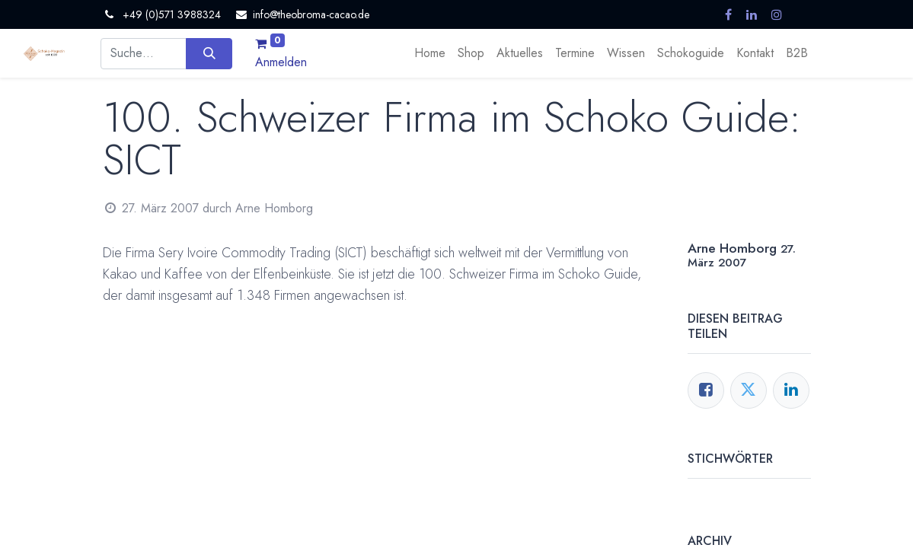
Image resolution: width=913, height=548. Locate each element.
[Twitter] (748, 390)
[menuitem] (430, 53)
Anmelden (281, 62)
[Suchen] (209, 53)
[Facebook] (706, 390)
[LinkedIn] (791, 390)
